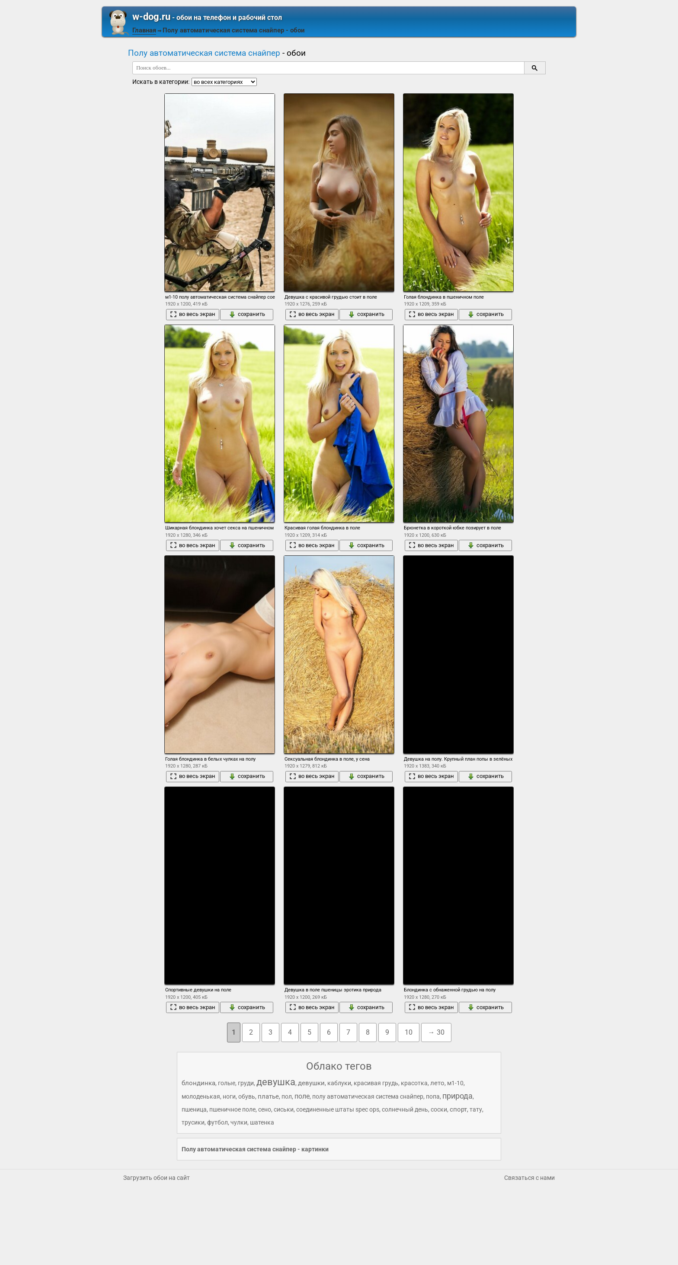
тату (476, 1109)
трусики (193, 1122)
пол (286, 1096)
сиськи (284, 1109)
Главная (144, 30)
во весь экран (192, 314)
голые (226, 1083)
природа (457, 1095)
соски (439, 1109)
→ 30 (436, 1032)
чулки (238, 1122)
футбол (217, 1122)
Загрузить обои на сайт (156, 1177)
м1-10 (455, 1083)
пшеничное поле (232, 1109)
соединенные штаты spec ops (337, 1109)
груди (246, 1083)
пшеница (194, 1109)
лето (437, 1083)
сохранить (247, 314)
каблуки (339, 1083)
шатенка (262, 1122)
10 (409, 1032)
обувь (246, 1096)
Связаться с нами (529, 1177)
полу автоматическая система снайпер (367, 1096)
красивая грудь (376, 1083)
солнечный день (405, 1109)
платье (268, 1096)
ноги (229, 1096)
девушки (311, 1083)
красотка (414, 1083)
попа (433, 1096)
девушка (275, 1082)
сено (264, 1109)
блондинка (198, 1083)
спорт (458, 1109)
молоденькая (201, 1096)
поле (302, 1096)
